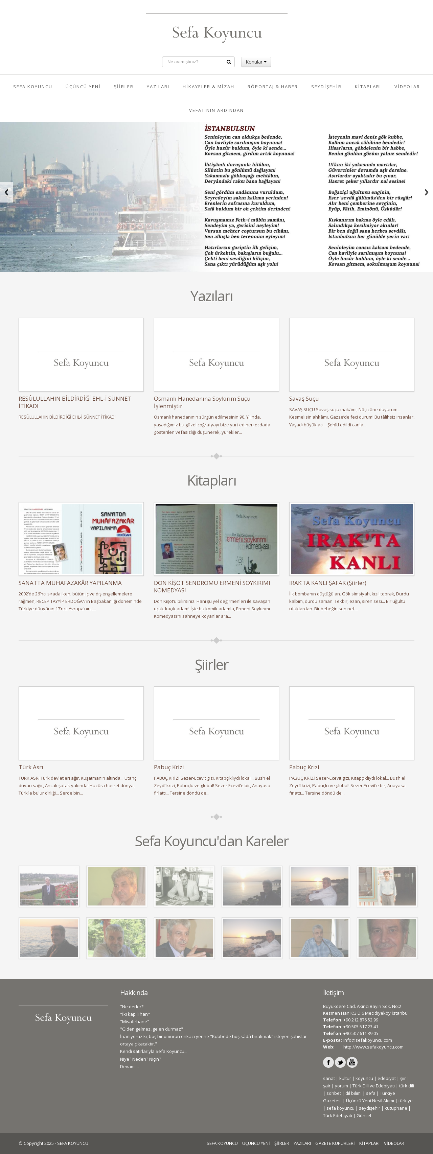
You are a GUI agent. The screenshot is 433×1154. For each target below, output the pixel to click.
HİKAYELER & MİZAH (208, 87)
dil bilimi (353, 1093)
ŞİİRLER (124, 87)
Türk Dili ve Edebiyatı (373, 1086)
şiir (403, 1078)
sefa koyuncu (340, 1108)
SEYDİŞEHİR (326, 87)
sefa (370, 1093)
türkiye (405, 1101)
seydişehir (369, 1108)
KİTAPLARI (368, 87)
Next (426, 192)
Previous (6, 192)
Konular (256, 61)
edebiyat (387, 1078)
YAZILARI (158, 87)
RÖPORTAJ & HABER (273, 87)
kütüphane (396, 1108)
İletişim (333, 992)
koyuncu (364, 1078)
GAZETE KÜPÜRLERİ (335, 1143)
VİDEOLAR (407, 87)
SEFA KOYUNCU (32, 87)
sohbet (333, 1093)
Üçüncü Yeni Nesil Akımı (370, 1101)
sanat (329, 1078)
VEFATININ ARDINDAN (216, 110)
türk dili (406, 1086)
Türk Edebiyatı (337, 1115)
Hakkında (133, 992)
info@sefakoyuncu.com (367, 1040)
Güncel (364, 1115)
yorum (341, 1086)
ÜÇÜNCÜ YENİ (83, 87)
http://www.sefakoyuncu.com (373, 1047)
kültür (345, 1078)
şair (327, 1086)
